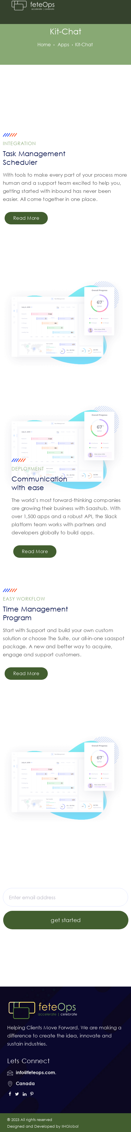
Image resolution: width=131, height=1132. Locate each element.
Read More (26, 218)
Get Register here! (95, 937)
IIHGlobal (70, 1126)
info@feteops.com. (36, 1072)
